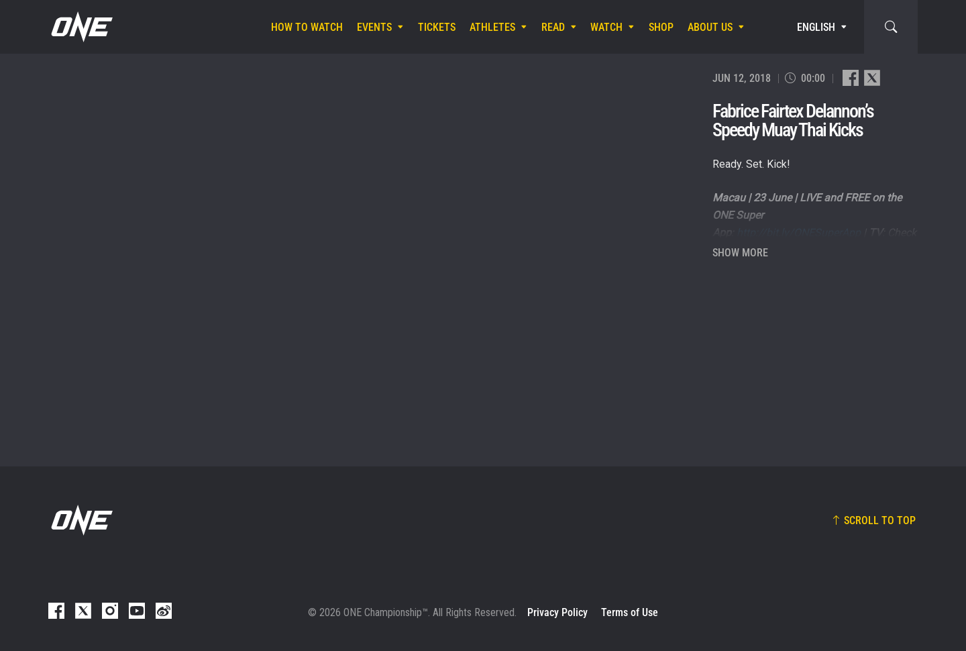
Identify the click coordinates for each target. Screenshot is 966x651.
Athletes (492, 27)
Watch (606, 27)
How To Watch (307, 27)
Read (553, 27)
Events (374, 27)
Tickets (436, 27)
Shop (661, 27)
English (816, 27)
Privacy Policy (557, 612)
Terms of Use (629, 612)
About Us (710, 27)
